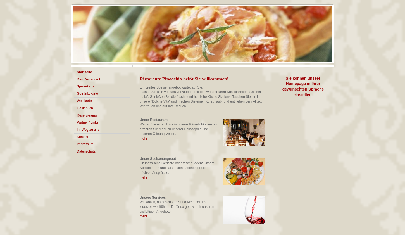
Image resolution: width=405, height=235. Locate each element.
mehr (143, 139)
